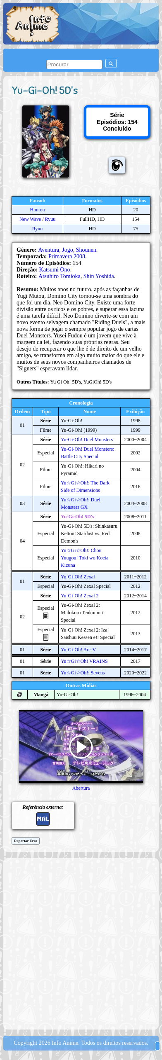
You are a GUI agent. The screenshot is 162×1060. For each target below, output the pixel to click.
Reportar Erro (25, 841)
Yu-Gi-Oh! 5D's (77, 516)
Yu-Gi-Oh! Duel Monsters (87, 439)
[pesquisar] (74, 64)
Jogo (67, 250)
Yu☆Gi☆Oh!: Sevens (83, 673)
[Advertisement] (81, 943)
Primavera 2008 (66, 256)
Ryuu (50, 219)
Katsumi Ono (54, 270)
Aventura (48, 250)
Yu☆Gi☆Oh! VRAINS (84, 661)
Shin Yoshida (98, 276)
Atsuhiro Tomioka (59, 276)
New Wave (30, 219)
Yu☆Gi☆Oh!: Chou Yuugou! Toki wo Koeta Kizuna (84, 558)
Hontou (37, 210)
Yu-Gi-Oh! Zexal (78, 577)
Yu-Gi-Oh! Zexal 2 (79, 596)
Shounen (86, 250)
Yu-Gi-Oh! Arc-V (78, 650)
